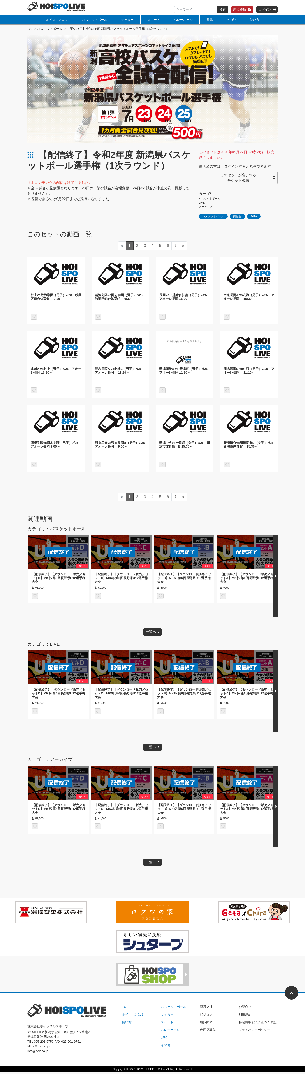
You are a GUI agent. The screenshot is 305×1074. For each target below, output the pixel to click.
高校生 (237, 218)
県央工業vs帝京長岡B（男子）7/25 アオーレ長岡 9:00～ (121, 447)
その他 (231, 19)
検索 (223, 9)
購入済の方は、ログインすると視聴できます (235, 169)
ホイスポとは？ (57, 19)
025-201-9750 (43, 1044)
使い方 (254, 19)
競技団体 (206, 1024)
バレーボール (183, 19)
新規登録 (242, 9)
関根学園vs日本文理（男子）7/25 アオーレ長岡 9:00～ (56, 447)
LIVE (202, 204)
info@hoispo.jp (37, 1053)
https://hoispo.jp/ (38, 1048)
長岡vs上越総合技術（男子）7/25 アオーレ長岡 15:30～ (184, 299)
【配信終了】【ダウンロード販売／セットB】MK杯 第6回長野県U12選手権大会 (184, 580)
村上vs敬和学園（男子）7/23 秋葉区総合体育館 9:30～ (56, 299)
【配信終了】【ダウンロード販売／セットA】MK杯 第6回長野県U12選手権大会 (247, 580)
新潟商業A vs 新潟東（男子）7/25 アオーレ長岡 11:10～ (185, 373)
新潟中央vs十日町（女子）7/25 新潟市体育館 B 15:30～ (184, 447)
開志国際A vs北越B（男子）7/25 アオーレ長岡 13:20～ (120, 373)
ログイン (267, 9)
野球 (209, 19)
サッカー (127, 19)
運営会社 (206, 1009)
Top (29, 31)
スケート (153, 19)
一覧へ (152, 634)
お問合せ (245, 1009)
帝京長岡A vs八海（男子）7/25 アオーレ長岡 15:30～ (249, 299)
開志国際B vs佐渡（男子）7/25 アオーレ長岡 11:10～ (249, 373)
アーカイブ (205, 209)
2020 (254, 218)
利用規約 (245, 1016)
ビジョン (206, 1016)
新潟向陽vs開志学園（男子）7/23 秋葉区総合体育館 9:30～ (120, 299)
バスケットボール (94, 19)
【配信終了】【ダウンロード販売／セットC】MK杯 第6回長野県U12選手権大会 (121, 580)
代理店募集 (208, 1032)
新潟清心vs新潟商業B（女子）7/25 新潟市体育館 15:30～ (250, 447)
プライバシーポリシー (254, 1032)
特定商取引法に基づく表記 (258, 1024)
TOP (125, 1009)
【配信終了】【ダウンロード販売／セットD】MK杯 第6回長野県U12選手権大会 (58, 580)
